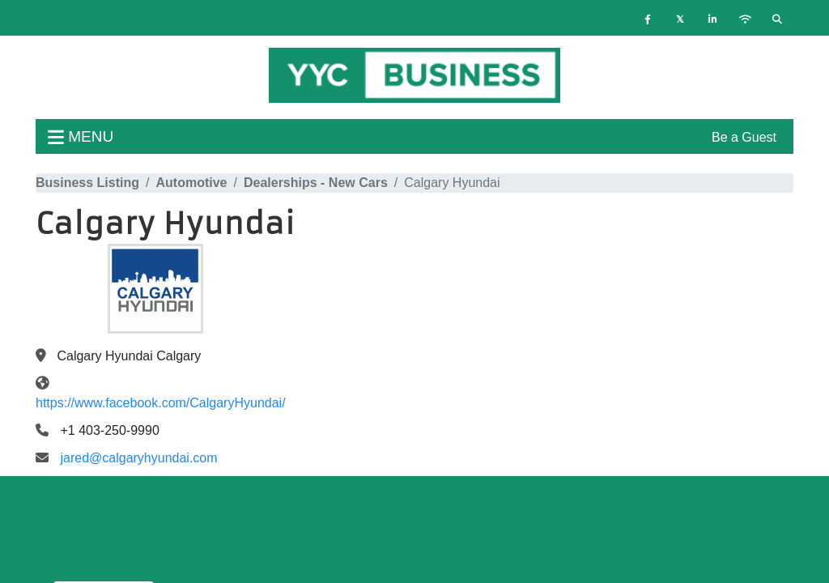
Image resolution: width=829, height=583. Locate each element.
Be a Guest (744, 137)
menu (80, 136)
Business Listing (87, 182)
